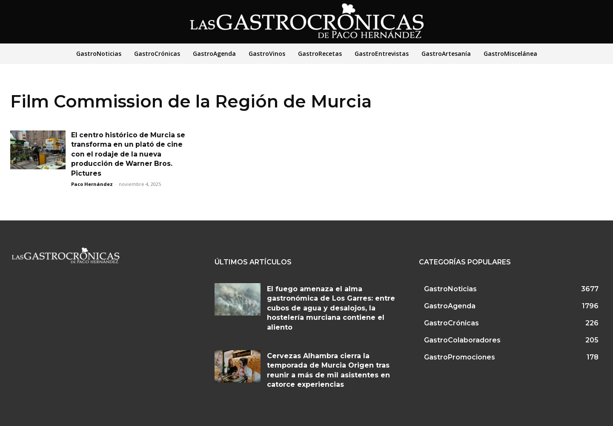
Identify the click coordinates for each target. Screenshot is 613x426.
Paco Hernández (92, 184)
